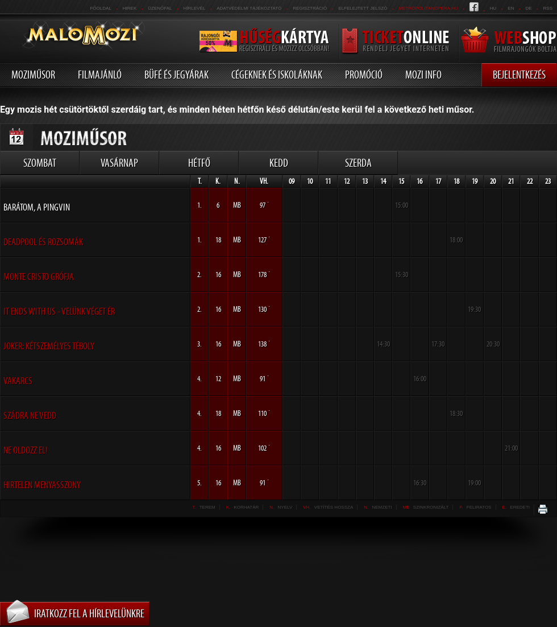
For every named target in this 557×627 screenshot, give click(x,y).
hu (493, 8)
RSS (547, 8)
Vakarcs (17, 380)
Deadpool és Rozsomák (43, 242)
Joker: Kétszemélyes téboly (48, 346)
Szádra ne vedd (29, 415)
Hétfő (199, 163)
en (511, 8)
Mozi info (423, 74)
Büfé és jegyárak (176, 74)
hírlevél (195, 8)
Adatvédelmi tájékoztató (249, 8)
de (528, 8)
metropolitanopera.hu (428, 8)
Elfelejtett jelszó (362, 8)
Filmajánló (100, 74)
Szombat (39, 163)
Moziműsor (33, 74)
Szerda (358, 163)
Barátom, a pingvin (36, 207)
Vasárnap (119, 163)
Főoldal (100, 8)
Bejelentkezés (519, 74)
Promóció (364, 74)
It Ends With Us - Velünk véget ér (59, 311)
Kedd (278, 163)
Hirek (129, 8)
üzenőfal (160, 8)
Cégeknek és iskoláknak (276, 74)
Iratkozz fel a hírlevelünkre (89, 613)
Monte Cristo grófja (38, 276)
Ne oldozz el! (25, 450)
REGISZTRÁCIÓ (310, 8)
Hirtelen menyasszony (42, 484)
